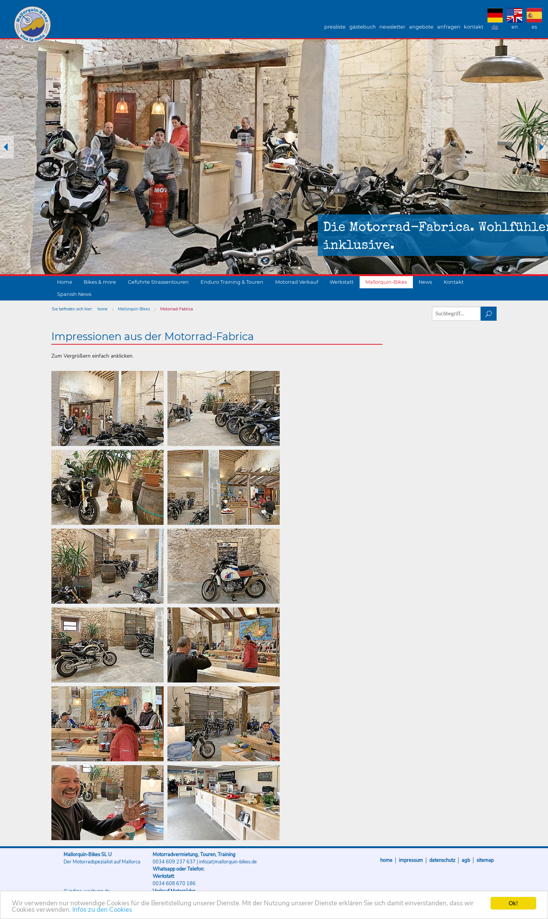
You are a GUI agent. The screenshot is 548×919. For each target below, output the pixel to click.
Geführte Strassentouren (158, 282)
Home (64, 282)
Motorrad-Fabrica (176, 309)
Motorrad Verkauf (296, 282)
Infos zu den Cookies (102, 911)
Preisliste (335, 27)
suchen (489, 314)
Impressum (411, 860)
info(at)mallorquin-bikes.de (228, 861)
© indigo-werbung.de (87, 891)
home (102, 309)
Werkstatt (342, 282)
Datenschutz (442, 860)
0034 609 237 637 (174, 861)
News (425, 282)
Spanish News (74, 294)
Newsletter (392, 27)
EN (514, 27)
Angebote (421, 27)
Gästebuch (362, 27)
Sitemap (485, 860)
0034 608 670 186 (174, 883)
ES (534, 27)
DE (495, 27)
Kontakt (473, 27)
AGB (466, 860)
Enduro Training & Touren (232, 282)
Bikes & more (100, 282)
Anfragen (448, 27)
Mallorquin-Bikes (77, 25)
